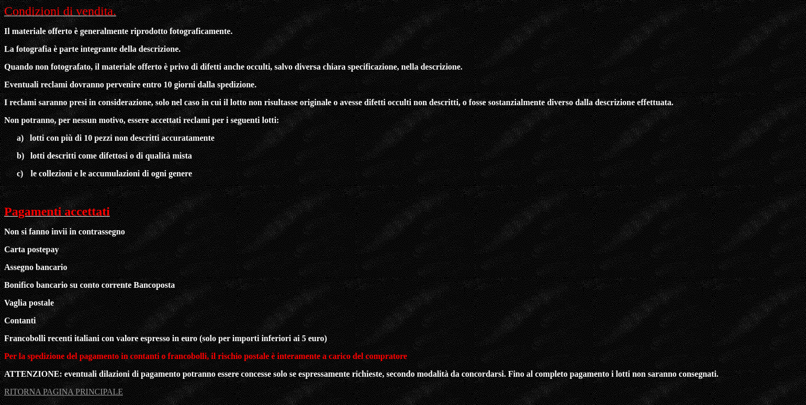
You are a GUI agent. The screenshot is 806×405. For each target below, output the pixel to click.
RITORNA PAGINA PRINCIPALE (63, 391)
